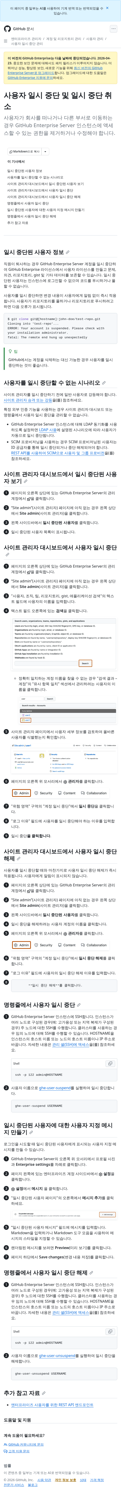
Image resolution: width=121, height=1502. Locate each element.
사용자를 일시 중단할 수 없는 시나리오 (55, 382)
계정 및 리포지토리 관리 (63, 38)
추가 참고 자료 (25, 1393)
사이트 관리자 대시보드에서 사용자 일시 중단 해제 (60, 854)
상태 (83, 1480)
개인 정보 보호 (65, 1480)
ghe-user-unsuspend (57, 1355)
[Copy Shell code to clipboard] (110, 1063)
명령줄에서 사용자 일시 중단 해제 (48, 1272)
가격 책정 (97, 1480)
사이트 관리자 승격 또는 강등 (28, 400)
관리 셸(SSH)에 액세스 (70, 1044)
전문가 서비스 (14, 1485)
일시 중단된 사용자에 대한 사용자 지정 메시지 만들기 (58, 1128)
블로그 (33, 1485)
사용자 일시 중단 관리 (27, 43)
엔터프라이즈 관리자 (26, 38)
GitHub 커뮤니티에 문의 (24, 1444)
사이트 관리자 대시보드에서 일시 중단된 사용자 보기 (60, 477)
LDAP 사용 (48, 429)
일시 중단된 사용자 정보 (36, 252)
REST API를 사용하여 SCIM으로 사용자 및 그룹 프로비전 (58, 452)
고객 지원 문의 (16, 1451)
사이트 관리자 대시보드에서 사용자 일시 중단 (60, 549)
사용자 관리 (94, 38)
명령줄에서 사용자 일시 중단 (42, 1004)
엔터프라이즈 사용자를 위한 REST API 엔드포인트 (52, 1404)
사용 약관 (44, 1480)
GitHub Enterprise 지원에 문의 (30, 77)
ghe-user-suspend (55, 1087)
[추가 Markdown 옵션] (45, 151)
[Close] (107, 7)
